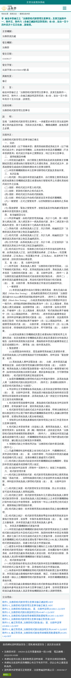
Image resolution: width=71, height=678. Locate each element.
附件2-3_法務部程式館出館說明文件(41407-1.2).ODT (28, 612)
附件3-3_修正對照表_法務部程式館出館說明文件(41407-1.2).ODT (34, 629)
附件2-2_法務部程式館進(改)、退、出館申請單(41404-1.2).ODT (33, 609)
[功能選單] (64, 8)
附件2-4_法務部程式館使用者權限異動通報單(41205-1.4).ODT (33, 615)
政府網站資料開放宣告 (14, 644)
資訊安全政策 (54, 644)
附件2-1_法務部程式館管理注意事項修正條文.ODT (27, 605)
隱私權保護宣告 (36, 644)
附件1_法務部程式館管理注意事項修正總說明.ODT (27, 602)
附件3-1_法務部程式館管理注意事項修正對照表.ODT (28, 619)
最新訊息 (13, 14)
